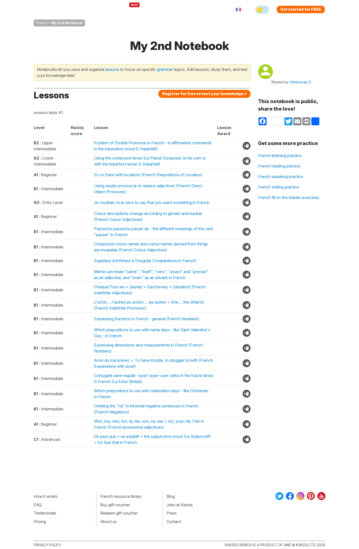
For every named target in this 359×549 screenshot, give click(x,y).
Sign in (205, 9)
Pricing (185, 9)
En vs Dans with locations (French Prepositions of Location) (148, 174)
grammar (165, 69)
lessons (112, 69)
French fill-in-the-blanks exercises (288, 197)
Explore (129, 9)
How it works (45, 496)
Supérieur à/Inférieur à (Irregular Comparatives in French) (145, 260)
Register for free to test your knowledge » (204, 93)
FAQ (38, 504)
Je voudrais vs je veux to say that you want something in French (151, 202)
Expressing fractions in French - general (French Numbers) (146, 318)
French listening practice (280, 155)
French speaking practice (280, 176)
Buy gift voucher (115, 504)
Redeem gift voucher (119, 513)
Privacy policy (47, 545)
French (42, 23)
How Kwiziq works (95, 9)
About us (108, 521)
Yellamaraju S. (300, 82)
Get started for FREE (300, 9)
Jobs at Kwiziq (179, 504)
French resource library (121, 496)
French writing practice (278, 186)
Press (172, 513)
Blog (171, 496)
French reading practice (279, 166)
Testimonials (45, 513)
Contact (174, 521)
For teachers (158, 9)
